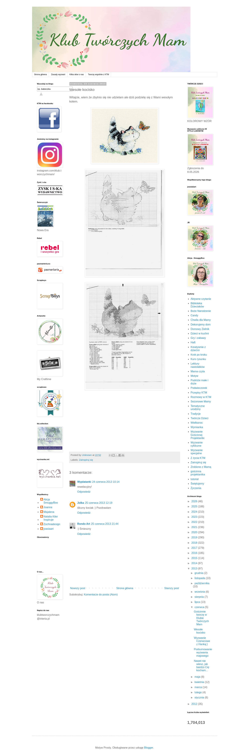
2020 (194, 532)
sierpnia (199, 596)
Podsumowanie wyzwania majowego (203, 652)
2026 (194, 501)
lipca (197, 602)
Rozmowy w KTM (201, 397)
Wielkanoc (197, 422)
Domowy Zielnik (200, 329)
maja (197, 676)
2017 (194, 547)
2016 (194, 553)
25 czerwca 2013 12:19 (98, 502)
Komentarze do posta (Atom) (101, 594)
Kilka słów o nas (77, 74)
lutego (198, 692)
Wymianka (197, 427)
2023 (194, 516)
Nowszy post (77, 588)
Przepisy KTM (199, 392)
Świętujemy (197, 483)
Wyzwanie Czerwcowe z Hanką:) (202, 641)
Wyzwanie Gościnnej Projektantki (198, 434)
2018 (194, 542)
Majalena (49, 512)
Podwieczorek (199, 388)
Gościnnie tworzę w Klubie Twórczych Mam (201, 618)
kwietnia (199, 682)
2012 (194, 704)
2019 (194, 537)
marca (198, 687)
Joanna (48, 507)
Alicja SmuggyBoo (51, 501)
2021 (194, 527)
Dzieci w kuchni (200, 333)
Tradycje (196, 413)
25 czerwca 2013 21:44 (104, 523)
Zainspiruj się (86, 460)
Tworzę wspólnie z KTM (98, 74)
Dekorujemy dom (201, 324)
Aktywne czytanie (201, 298)
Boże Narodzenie (201, 311)
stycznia (199, 697)
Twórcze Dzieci (200, 418)
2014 (194, 563)
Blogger (148, 747)
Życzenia (196, 488)
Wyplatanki (84, 481)
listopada (200, 578)
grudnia (199, 573)
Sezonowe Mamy (201, 401)
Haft (193, 342)
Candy (194, 315)
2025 (194, 506)
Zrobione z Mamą (201, 466)
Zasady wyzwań (58, 74)
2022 (194, 522)
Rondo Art (83, 523)
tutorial (195, 479)
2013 (194, 568)
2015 (194, 558)
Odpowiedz (84, 491)
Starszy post (171, 588)
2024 (194, 511)
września (200, 591)
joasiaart (49, 528)
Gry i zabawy (198, 338)
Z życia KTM (198, 458)
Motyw (194, 375)
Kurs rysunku (198, 359)
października (201, 583)
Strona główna (40, 74)
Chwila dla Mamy (201, 319)
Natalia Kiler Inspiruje (51, 518)
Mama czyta (198, 371)
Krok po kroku (199, 354)
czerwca (199, 607)
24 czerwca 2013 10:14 (105, 481)
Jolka (80, 502)
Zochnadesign (52, 524)
